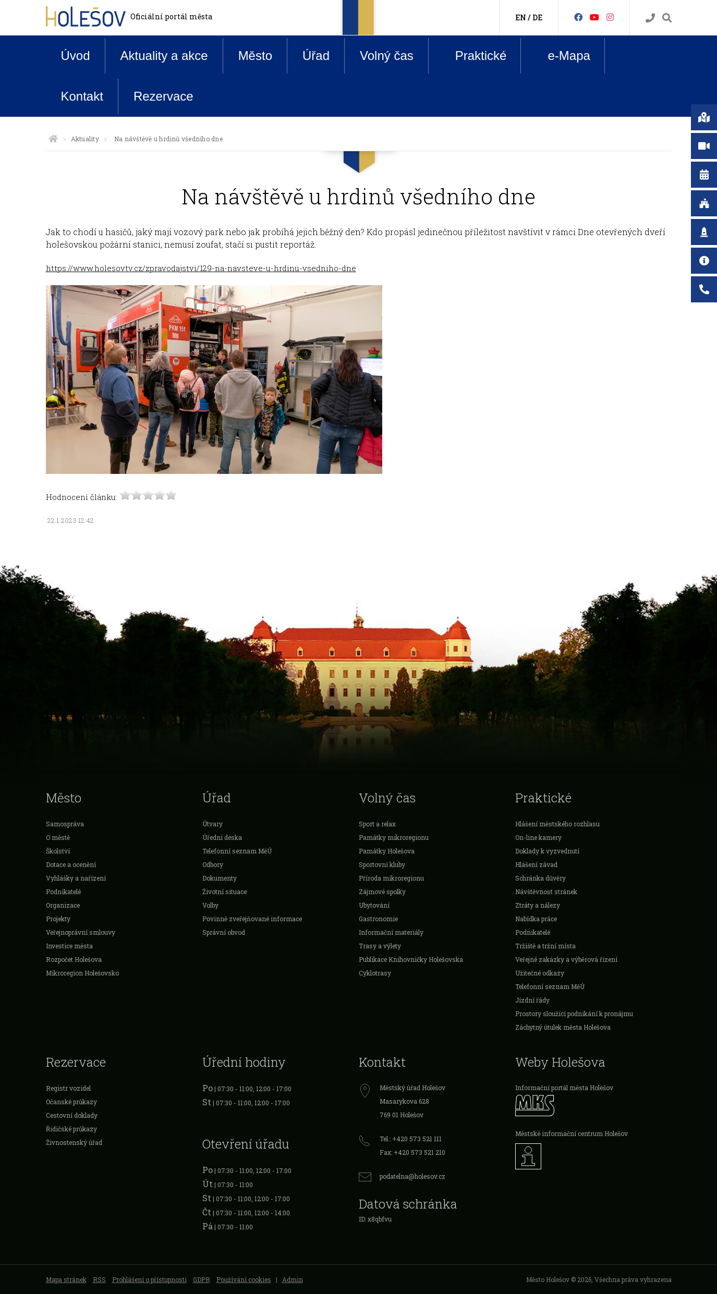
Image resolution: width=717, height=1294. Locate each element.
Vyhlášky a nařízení (76, 878)
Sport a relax (377, 824)
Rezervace (163, 96)
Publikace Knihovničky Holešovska (411, 959)
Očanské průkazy (71, 1101)
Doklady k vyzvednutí (547, 851)
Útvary (212, 824)
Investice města (69, 946)
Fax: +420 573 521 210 (412, 1152)
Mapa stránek (66, 1279)
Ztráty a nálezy (537, 905)
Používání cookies (243, 1279)
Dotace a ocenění (71, 864)
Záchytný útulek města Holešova (563, 1027)
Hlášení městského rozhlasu (557, 824)
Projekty (58, 918)
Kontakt (82, 96)
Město (255, 55)
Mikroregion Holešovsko (82, 973)
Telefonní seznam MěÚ (237, 851)
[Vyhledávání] (667, 18)
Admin (292, 1279)
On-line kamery (538, 837)
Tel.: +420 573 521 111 (411, 1138)
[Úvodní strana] (53, 139)
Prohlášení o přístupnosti (149, 1279)
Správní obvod (223, 932)
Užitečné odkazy (539, 973)
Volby (210, 905)
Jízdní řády (532, 1000)
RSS (99, 1279)
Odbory (212, 864)
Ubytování (374, 905)
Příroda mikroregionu (391, 878)
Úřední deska (222, 837)
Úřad (316, 55)
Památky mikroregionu (394, 837)
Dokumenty (219, 878)
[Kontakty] (650, 18)
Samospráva (65, 824)
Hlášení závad (536, 864)
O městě (58, 837)
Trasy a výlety (380, 946)
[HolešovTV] (594, 16)
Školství (58, 851)
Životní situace (224, 891)
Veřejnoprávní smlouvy (80, 932)
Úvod (75, 55)
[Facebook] (578, 16)
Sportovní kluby (382, 864)
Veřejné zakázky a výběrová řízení (566, 959)
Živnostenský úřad (74, 1142)
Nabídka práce (536, 918)
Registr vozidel (68, 1088)
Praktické (473, 55)
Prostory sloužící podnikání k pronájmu (574, 1013)
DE (537, 17)
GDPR (201, 1279)
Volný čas (387, 55)
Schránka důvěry (540, 878)
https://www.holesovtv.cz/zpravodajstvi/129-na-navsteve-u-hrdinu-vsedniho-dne (201, 268)
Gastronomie (378, 918)
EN (520, 17)
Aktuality (85, 139)
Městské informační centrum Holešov (571, 1133)
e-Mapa (560, 56)
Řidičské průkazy (71, 1129)
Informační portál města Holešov (564, 1087)
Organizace (63, 905)
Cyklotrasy (375, 973)
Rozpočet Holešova (74, 959)
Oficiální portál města (171, 16)
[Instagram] (610, 16)
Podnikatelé (63, 891)
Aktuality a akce (164, 55)
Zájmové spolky (382, 891)
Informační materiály (391, 932)
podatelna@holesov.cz (412, 1176)
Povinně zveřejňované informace (252, 918)
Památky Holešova (387, 851)
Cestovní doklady (72, 1115)
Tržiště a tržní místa (545, 946)
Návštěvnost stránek (546, 891)
